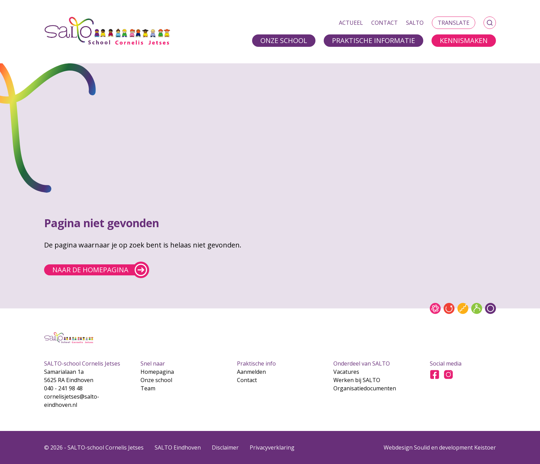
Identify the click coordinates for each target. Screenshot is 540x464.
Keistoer (485, 447)
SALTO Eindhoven (178, 447)
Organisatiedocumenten (364, 388)
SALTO (415, 23)
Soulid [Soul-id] (422, 447)
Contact (384, 23)
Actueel (351, 23)
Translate (453, 22)
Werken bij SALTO (356, 380)
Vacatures (346, 372)
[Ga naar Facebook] (435, 374)
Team (148, 388)
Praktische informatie (373, 40)
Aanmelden (251, 372)
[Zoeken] (489, 22)
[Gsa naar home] (107, 31)
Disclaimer (225, 447)
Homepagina (157, 372)
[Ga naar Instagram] (448, 374)
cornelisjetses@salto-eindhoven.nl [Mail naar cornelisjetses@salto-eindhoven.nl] (71, 401)
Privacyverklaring (272, 447)
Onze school (283, 40)
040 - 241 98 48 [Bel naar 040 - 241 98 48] (63, 388)
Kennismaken (464, 40)
